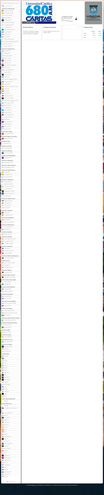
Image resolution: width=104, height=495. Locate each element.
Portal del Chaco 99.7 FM (8, 277)
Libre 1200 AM (6, 34)
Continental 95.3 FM (7, 241)
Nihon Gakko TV (6, 448)
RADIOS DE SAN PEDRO (7, 308)
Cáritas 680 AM (6, 18)
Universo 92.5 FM (7, 177)
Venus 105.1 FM (6, 127)
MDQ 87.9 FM (6, 229)
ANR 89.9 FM (6, 53)
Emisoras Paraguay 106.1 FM (9, 79)
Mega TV (5, 434)
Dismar (4, 368)
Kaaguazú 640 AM (7, 201)
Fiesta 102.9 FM (6, 205)
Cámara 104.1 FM (7, 60)
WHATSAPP (28, 22)
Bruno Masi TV (6, 418)
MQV (4, 375)
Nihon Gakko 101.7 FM (8, 103)
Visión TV (5, 477)
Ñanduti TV (5, 446)
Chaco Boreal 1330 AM (8, 23)
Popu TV (5, 451)
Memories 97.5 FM (7, 96)
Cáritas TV (5, 420)
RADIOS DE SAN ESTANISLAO (8, 287)
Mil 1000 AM (6, 37)
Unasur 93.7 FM (6, 299)
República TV (6, 455)
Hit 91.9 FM (5, 91)
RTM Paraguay (6, 384)
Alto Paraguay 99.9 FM (8, 167)
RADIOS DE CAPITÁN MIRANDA (8, 155)
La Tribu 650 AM (6, 27)
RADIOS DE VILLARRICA (7, 344)
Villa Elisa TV (6, 474)
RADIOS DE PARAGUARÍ (7, 246)
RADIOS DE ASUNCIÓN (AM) (8, 8)
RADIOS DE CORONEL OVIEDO (8, 198)
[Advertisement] (70, 12)
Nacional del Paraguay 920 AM (10, 41)
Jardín (4, 370)
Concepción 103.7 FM (8, 186)
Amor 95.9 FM (6, 51)
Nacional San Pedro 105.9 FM (9, 313)
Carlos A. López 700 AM (8, 263)
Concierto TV (6, 422)
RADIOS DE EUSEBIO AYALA (8, 224)
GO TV (4, 429)
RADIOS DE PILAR (6, 260)
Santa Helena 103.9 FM (8, 222)
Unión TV (5, 470)
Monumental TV (6, 437)
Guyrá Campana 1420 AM (8, 239)
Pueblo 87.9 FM (6, 306)
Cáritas (4, 361)
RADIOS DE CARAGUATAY (7, 160)
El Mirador (5, 406)
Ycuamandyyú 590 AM (8, 311)
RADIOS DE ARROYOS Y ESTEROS (9, 136)
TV (2, 410)
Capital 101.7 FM (6, 203)
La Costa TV (5, 441)
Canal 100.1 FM (6, 63)
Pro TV (4, 453)
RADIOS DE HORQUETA (7, 236)
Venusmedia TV (6, 472)
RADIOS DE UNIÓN (6, 330)
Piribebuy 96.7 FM (7, 272)
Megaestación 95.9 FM (8, 191)
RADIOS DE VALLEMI (6, 334)
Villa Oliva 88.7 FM (7, 342)
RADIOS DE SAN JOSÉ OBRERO (9, 301)
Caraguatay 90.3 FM (7, 163)
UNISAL (4, 389)
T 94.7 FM (5, 349)
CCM (4, 363)
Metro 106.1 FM (6, 325)
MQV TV (5, 439)
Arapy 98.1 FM (6, 265)
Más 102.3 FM (6, 208)
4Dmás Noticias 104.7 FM (8, 320)
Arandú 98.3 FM (6, 282)
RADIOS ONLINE (5, 354)
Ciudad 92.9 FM (6, 289)
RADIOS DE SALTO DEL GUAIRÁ (9, 279)
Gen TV (4, 427)
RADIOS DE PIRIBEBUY (7, 270)
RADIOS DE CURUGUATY (7, 210)
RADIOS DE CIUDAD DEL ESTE (8, 170)
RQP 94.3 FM (6, 119)
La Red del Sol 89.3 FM (8, 193)
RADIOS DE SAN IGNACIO (7, 294)
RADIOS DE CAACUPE (6, 146)
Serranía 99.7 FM (7, 148)
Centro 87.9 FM (6, 332)
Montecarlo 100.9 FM (7, 98)
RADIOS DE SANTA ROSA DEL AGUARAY (11, 318)
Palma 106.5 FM (6, 110)
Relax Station (6, 380)
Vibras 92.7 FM (6, 129)
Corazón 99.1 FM (6, 72)
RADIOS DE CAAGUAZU (7, 150)
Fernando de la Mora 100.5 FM (9, 86)
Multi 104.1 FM (6, 248)
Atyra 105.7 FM (6, 143)
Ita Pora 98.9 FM (6, 337)
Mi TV (4, 432)
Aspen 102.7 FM (6, 58)
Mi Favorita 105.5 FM (7, 251)
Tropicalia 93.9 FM (7, 122)
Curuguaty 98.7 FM (7, 215)
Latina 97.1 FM (6, 93)
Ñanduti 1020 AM (7, 44)
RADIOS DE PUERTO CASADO (8, 275)
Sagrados (5, 382)
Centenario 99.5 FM (7, 153)
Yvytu (4, 396)
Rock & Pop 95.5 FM (7, 115)
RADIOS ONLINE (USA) (7, 403)
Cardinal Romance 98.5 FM (9, 65)
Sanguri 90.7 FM (6, 327)
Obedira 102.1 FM (7, 108)
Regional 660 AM (7, 182)
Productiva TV (6, 460)
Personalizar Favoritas (7, 3)
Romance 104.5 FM (7, 117)
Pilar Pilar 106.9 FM (7, 267)
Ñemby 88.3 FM (6, 105)
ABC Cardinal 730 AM (7, 13)
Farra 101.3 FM (6, 84)
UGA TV (4, 467)
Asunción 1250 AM (7, 15)
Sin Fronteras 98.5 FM (8, 258)
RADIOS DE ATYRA (6, 141)
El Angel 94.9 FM (6, 158)
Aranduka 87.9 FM (7, 56)
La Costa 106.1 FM (7, 189)
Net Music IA (6, 377)
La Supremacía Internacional (9, 408)
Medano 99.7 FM (7, 234)
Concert (5, 365)
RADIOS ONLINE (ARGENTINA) (8, 398)
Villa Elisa (5, 391)
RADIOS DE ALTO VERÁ (7, 131)
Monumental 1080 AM (8, 39)
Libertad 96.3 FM (7, 296)
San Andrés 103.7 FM (7, 134)
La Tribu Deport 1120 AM (8, 30)
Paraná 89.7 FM (6, 220)
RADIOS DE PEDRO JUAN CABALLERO (10, 255)
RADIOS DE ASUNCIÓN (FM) (8, 49)
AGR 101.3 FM (6, 213)
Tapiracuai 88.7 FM (7, 291)
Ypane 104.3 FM (6, 196)
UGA (4, 387)
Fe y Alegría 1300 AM (7, 25)
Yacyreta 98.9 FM (7, 253)
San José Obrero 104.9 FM (9, 303)
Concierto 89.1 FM (7, 175)
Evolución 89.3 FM (7, 227)
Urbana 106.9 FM (7, 124)
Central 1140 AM (6, 20)
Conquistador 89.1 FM (8, 70)
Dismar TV (5, 425)
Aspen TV (5, 415)
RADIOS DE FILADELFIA (7, 232)
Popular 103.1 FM (6, 112)
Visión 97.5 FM (6, 351)
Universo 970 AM (7, 46)
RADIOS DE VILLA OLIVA (7, 339)
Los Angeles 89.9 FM (7, 244)
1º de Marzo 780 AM (7, 11)
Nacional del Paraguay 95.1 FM (10, 101)
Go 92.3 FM (5, 89)
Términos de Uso (73, 485)
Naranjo (5, 401)
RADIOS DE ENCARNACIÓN (8, 217)
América (5, 356)
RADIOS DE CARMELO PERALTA (9, 165)
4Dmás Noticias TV (7, 413)
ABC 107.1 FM (6, 172)
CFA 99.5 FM (6, 67)
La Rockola (5, 372)
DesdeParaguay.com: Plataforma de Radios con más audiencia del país (47, 485)
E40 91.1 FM (5, 77)
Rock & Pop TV (6, 458)
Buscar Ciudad (16, 3)
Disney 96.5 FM (6, 75)
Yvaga (4, 394)
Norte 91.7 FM (6, 315)
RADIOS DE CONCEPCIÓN (7, 179)
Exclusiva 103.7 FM (7, 82)
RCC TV (4, 462)
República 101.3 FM (7, 346)
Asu (4, 358)
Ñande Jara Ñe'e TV (7, 444)
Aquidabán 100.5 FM (7, 184)
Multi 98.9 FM (6, 284)
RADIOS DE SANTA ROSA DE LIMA (9, 322)
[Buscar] (11, 5)
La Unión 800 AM (7, 32)
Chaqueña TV (6, 465)
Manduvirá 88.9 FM (7, 139)
